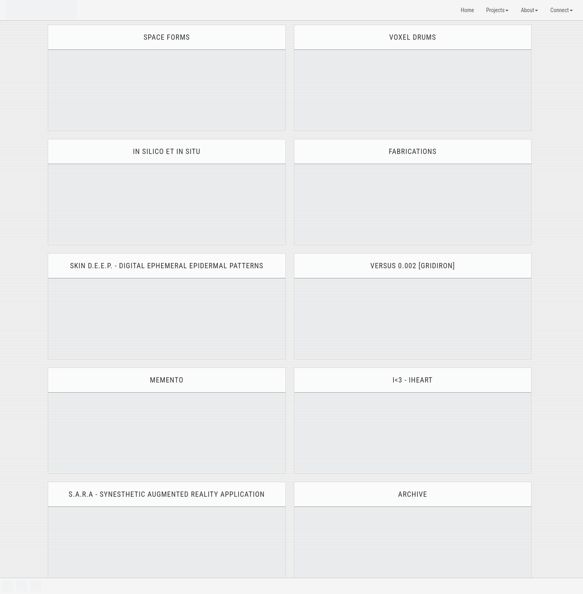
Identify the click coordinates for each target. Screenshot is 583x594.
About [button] (529, 10)
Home (467, 10)
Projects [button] (497, 10)
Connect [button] (561, 10)
